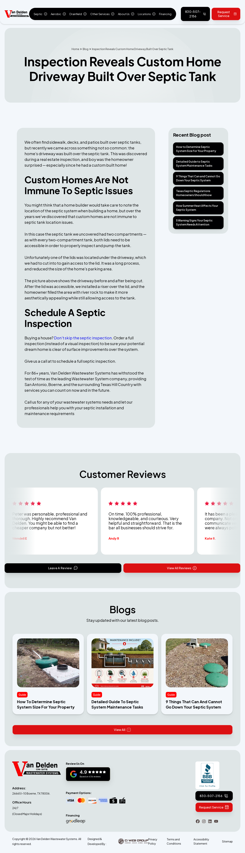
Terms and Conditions (174, 841)
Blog (85, 49)
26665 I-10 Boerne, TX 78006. (31, 793)
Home (75, 49)
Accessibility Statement (201, 841)
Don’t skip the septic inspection (83, 337)
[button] (40, 14)
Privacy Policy (152, 841)
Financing (165, 14)
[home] (17, 14)
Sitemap (227, 841)
